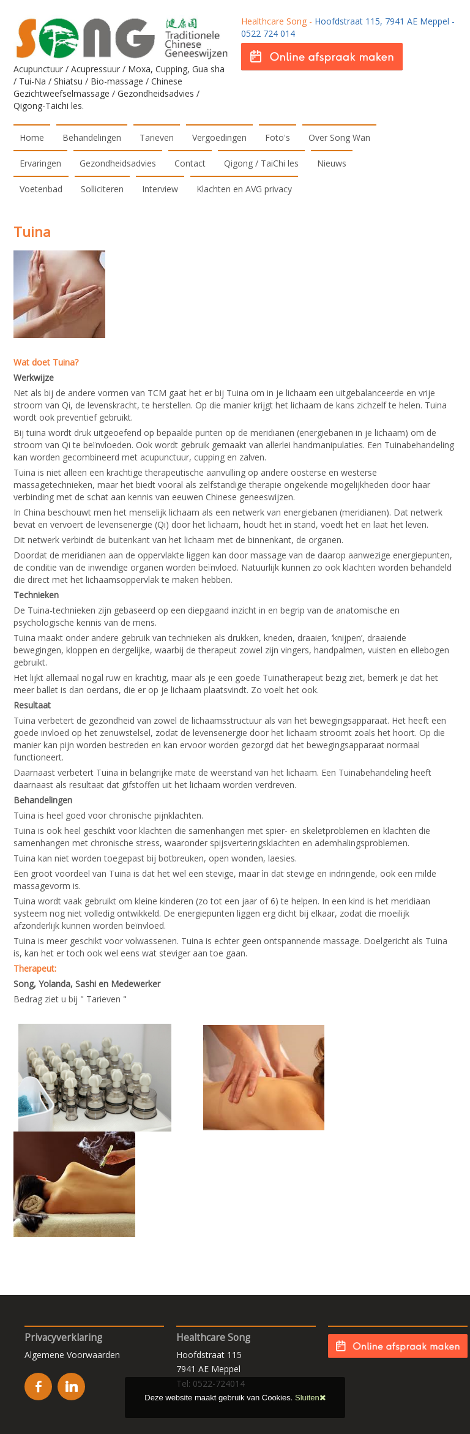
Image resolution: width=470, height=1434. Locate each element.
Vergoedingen (219, 137)
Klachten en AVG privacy (244, 189)
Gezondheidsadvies (118, 163)
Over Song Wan (339, 137)
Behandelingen (91, 137)
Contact (190, 163)
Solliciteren (102, 189)
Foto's (277, 137)
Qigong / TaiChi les (261, 163)
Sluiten (310, 1397)
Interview (160, 189)
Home (32, 137)
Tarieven (157, 137)
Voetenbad (41, 189)
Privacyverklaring (63, 1337)
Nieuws (331, 163)
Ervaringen (40, 163)
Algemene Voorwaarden (72, 1355)
